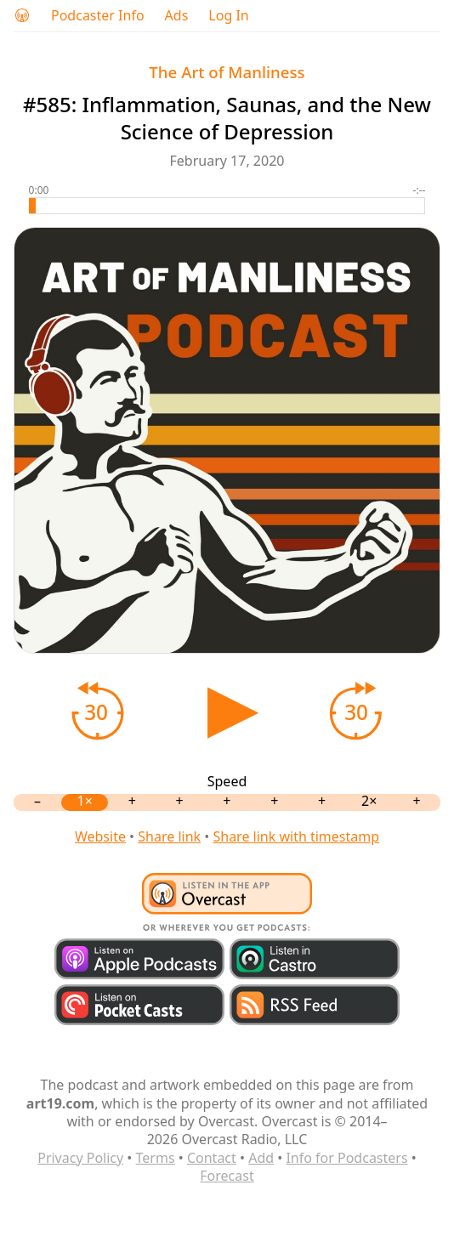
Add (261, 1157)
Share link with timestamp (296, 836)
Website (100, 836)
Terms (155, 1157)
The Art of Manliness (226, 71)
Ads (177, 16)
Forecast (226, 1175)
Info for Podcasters (346, 1157)
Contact (211, 1157)
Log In (228, 16)
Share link (169, 836)
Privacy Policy (80, 1157)
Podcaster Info (98, 16)
